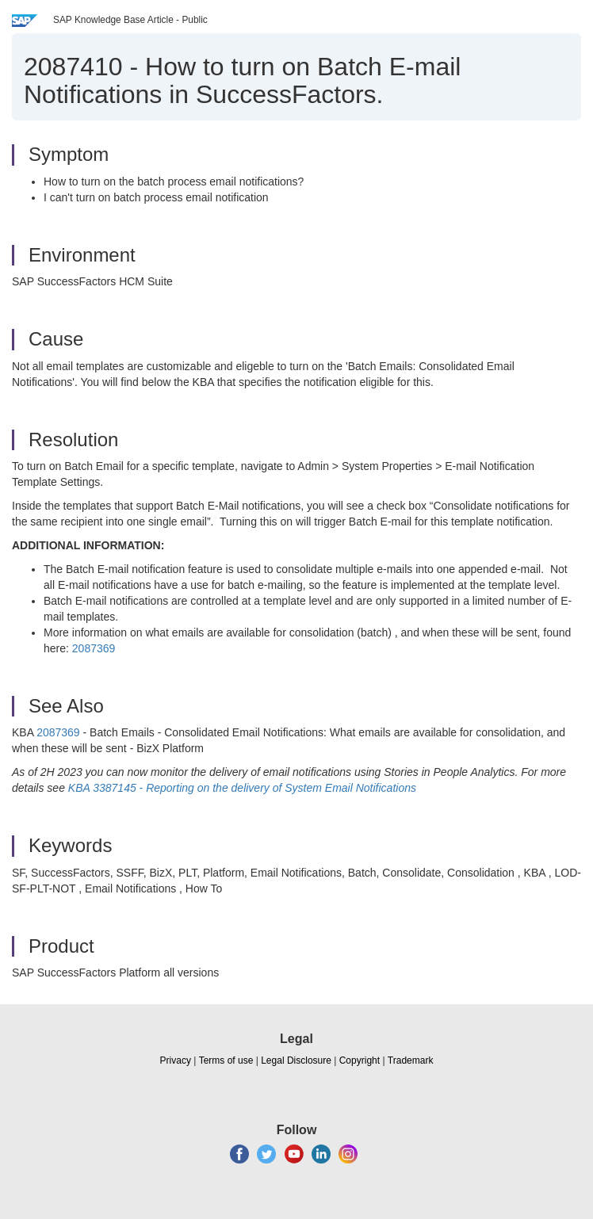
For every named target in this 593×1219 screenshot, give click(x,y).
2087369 (94, 648)
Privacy (175, 1060)
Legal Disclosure (296, 1060)
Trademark (411, 1060)
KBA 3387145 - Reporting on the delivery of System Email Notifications (240, 787)
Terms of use (226, 1060)
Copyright (359, 1060)
